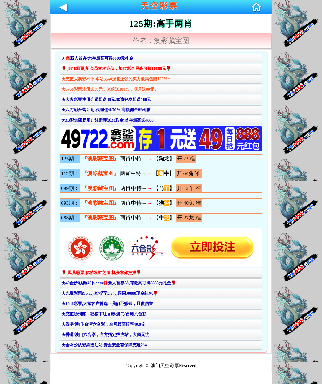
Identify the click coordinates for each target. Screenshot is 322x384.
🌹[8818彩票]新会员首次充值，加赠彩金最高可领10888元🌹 (116, 68)
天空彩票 (159, 5)
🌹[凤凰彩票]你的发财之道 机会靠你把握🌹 (101, 272)
